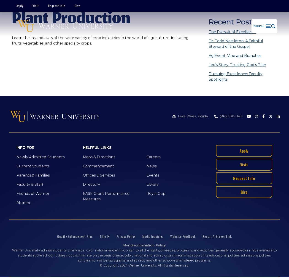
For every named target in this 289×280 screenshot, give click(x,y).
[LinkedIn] (278, 116)
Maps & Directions (99, 157)
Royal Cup (155, 193)
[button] (264, 26)
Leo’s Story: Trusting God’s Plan (237, 65)
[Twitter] (271, 116)
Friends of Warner (32, 193)
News (151, 166)
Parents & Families (33, 175)
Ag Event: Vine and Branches (235, 55)
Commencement (98, 166)
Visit (35, 5)
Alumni (23, 203)
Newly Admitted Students (40, 157)
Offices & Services (99, 175)
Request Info (56, 5)
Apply (20, 5)
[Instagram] (256, 116)
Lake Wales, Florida (193, 116)
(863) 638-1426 (231, 116)
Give (77, 5)
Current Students (32, 166)
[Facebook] (263, 116)
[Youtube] (249, 116)
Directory (91, 184)
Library (152, 184)
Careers (153, 157)
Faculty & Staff (29, 184)
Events (152, 175)
